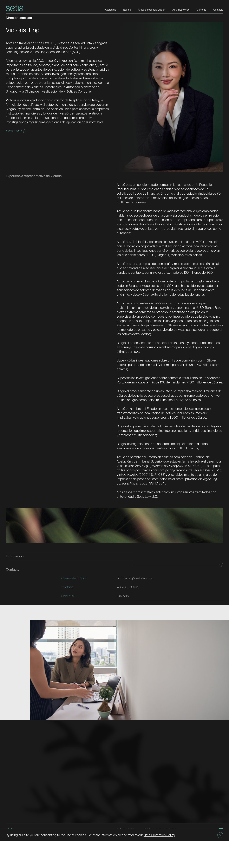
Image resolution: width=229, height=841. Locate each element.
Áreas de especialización (151, 9)
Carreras (201, 9)
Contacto (218, 9)
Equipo (127, 9)
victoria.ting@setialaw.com (135, 578)
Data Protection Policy (159, 835)
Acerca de (110, 9)
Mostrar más (15, 131)
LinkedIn (123, 596)
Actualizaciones (181, 9)
